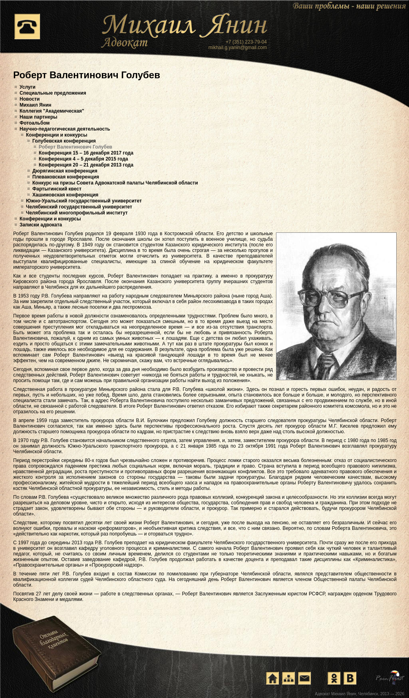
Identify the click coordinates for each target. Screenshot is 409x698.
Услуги (28, 87)
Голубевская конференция (64, 141)
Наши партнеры (39, 117)
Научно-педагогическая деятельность (65, 129)
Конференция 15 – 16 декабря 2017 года (86, 153)
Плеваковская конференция (65, 177)
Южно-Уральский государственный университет (84, 201)
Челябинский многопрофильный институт (77, 213)
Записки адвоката (41, 225)
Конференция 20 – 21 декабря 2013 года (86, 165)
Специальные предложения (53, 93)
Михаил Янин (36, 105)
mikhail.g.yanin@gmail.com (237, 47)
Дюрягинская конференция (64, 171)
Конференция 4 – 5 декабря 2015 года (83, 159)
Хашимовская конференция (65, 195)
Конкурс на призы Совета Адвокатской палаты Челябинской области (115, 183)
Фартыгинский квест (56, 189)
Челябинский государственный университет (79, 207)
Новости (30, 99)
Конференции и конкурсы (56, 135)
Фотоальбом (35, 123)
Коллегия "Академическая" (52, 111)
